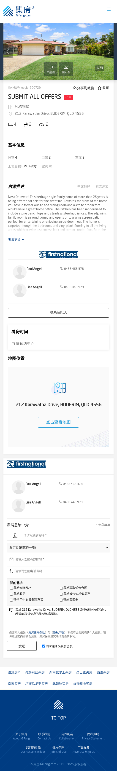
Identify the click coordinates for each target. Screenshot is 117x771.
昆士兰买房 (84, 672)
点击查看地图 (58, 422)
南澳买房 (14, 683)
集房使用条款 (36, 632)
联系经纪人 (58, 312)
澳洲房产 (14, 672)
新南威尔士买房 (60, 672)
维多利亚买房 (35, 672)
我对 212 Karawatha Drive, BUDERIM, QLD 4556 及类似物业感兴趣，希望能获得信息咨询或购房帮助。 (61, 618)
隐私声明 (58, 632)
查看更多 (16, 239)
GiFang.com (48, 764)
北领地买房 (60, 683)
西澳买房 (103, 672)
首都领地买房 (82, 683)
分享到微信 (85, 88)
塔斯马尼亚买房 (36, 683)
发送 (21, 646)
